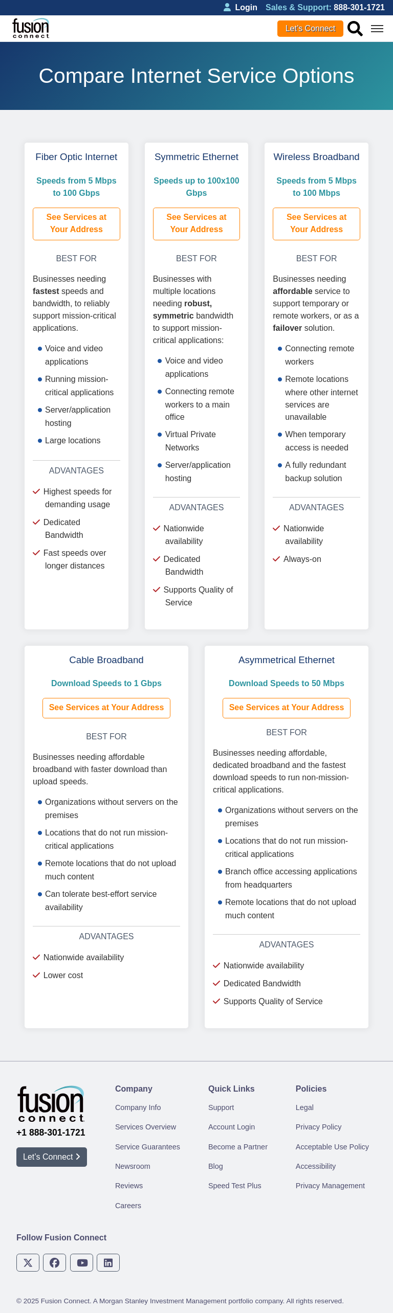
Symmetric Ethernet (196, 156)
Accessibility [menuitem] (316, 1166)
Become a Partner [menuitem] (238, 1147)
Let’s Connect (311, 28)
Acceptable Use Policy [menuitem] (332, 1147)
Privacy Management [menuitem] (330, 1186)
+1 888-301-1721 (50, 1132)
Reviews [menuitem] (129, 1186)
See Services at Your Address (76, 223)
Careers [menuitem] (128, 1206)
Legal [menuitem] (305, 1107)
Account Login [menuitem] (231, 1127)
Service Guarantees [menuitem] (147, 1147)
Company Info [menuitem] (138, 1107)
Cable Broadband (106, 659)
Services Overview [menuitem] (145, 1127)
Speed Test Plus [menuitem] (234, 1186)
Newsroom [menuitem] (132, 1166)
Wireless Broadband (316, 156)
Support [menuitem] (221, 1107)
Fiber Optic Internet (76, 156)
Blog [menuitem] (215, 1166)
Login (240, 7)
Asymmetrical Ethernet (286, 659)
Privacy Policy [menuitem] (319, 1127)
